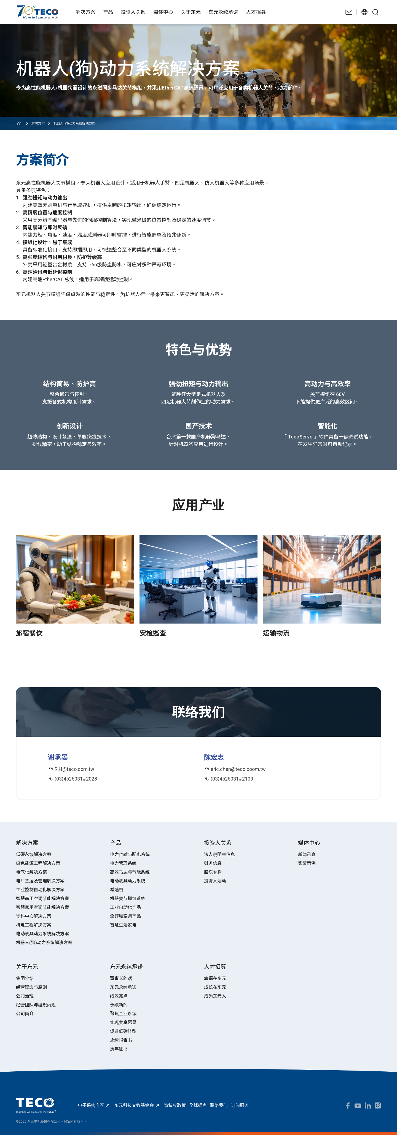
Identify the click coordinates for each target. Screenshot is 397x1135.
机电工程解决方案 (33, 925)
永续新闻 (119, 1004)
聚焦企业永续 (123, 1013)
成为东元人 (215, 996)
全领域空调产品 (125, 916)
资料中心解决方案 (33, 916)
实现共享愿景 (123, 1022)
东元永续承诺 (123, 987)
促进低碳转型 (123, 1031)
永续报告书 (121, 1040)
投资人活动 (215, 881)
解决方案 (38, 123)
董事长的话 (121, 978)
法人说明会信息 (219, 854)
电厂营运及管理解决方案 (40, 881)
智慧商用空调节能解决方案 (42, 898)
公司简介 (25, 1013)
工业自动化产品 (125, 907)
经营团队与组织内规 (36, 1004)
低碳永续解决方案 (33, 854)
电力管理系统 (123, 863)
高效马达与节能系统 (130, 872)
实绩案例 (307, 863)
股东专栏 (213, 872)
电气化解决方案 (31, 872)
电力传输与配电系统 (130, 854)
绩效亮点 (119, 996)
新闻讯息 (307, 854)
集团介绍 (25, 978)
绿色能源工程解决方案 (38, 863)
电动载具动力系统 (127, 881)
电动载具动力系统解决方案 (42, 933)
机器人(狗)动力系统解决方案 (74, 123)
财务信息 (213, 863)
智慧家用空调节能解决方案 (42, 907)
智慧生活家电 (123, 925)
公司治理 (25, 996)
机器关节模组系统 (127, 898)
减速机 (116, 889)
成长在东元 (215, 987)
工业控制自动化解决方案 (40, 889)
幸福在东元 (215, 978)
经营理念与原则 (31, 987)
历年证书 (119, 1049)
